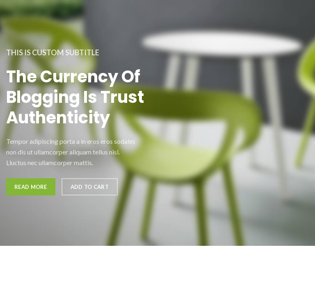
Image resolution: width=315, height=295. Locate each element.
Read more (30, 187)
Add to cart (90, 187)
